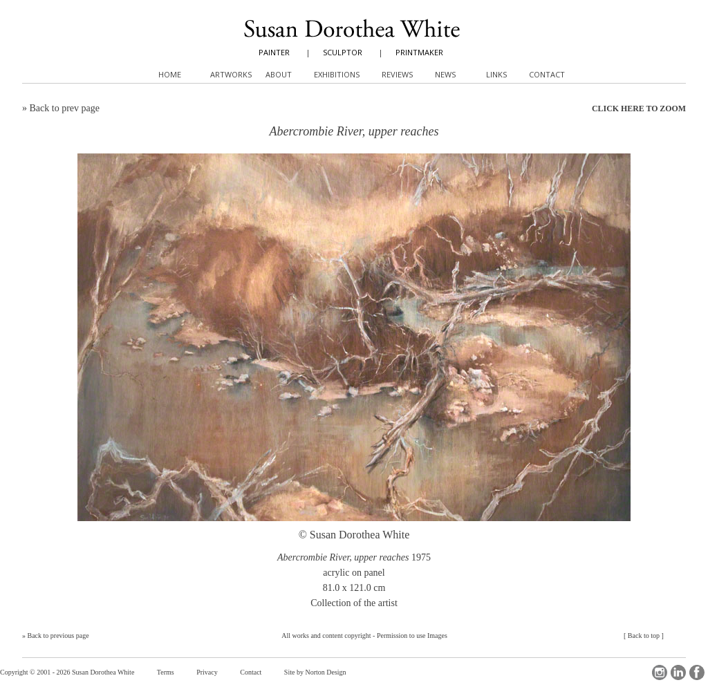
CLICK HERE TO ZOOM (639, 108)
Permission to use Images (412, 635)
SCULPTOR (342, 52)
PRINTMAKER (419, 52)
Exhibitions (337, 74)
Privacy (207, 672)
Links (496, 74)
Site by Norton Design (315, 672)
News (445, 74)
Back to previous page (58, 635)
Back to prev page (65, 108)
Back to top (644, 635)
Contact (250, 672)
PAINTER (274, 52)
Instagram (659, 672)
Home (169, 74)
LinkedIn (678, 672)
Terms (165, 672)
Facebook (697, 672)
